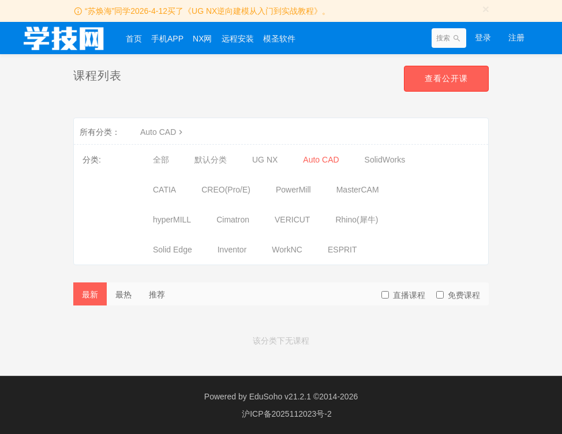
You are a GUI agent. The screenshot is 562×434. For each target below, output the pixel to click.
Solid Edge (172, 249)
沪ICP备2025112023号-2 (287, 413)
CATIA (164, 189)
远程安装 (238, 38)
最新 (90, 294)
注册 (516, 37)
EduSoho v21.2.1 (280, 396)
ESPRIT (342, 249)
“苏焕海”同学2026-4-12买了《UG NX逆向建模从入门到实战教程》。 (208, 11)
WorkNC (287, 249)
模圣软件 (279, 38)
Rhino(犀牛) (356, 219)
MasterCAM (357, 189)
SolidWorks (385, 159)
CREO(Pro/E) (225, 189)
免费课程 (458, 295)
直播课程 (403, 295)
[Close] (485, 9)
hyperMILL (172, 219)
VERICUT (292, 219)
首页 (134, 38)
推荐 (157, 294)
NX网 (202, 38)
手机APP (167, 38)
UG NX (265, 159)
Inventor (232, 249)
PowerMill (293, 189)
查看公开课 (446, 78)
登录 (483, 37)
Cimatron (232, 219)
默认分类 (210, 159)
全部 (161, 159)
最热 (123, 294)
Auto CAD (162, 132)
